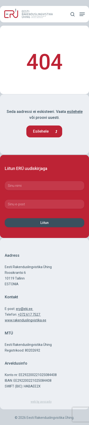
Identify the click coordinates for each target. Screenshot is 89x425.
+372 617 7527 (29, 314)
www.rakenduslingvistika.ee (25, 320)
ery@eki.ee (24, 309)
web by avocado (41, 401)
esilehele (75, 111)
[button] (82, 14)
